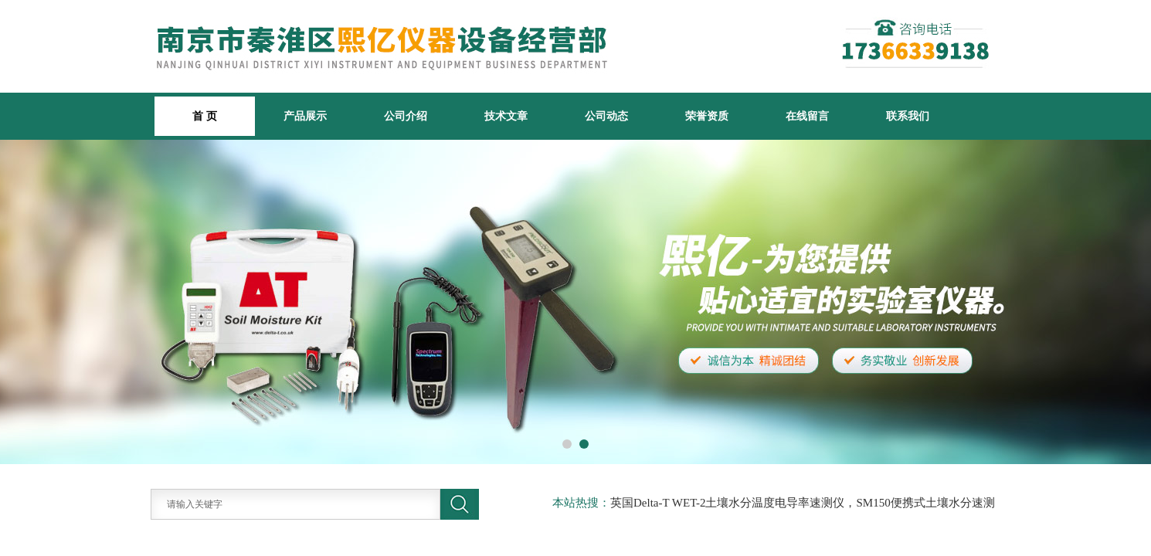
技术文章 (506, 116)
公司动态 (606, 116)
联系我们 (907, 116)
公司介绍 (405, 116)
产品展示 (305, 116)
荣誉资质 (706, 116)
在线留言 (807, 116)
